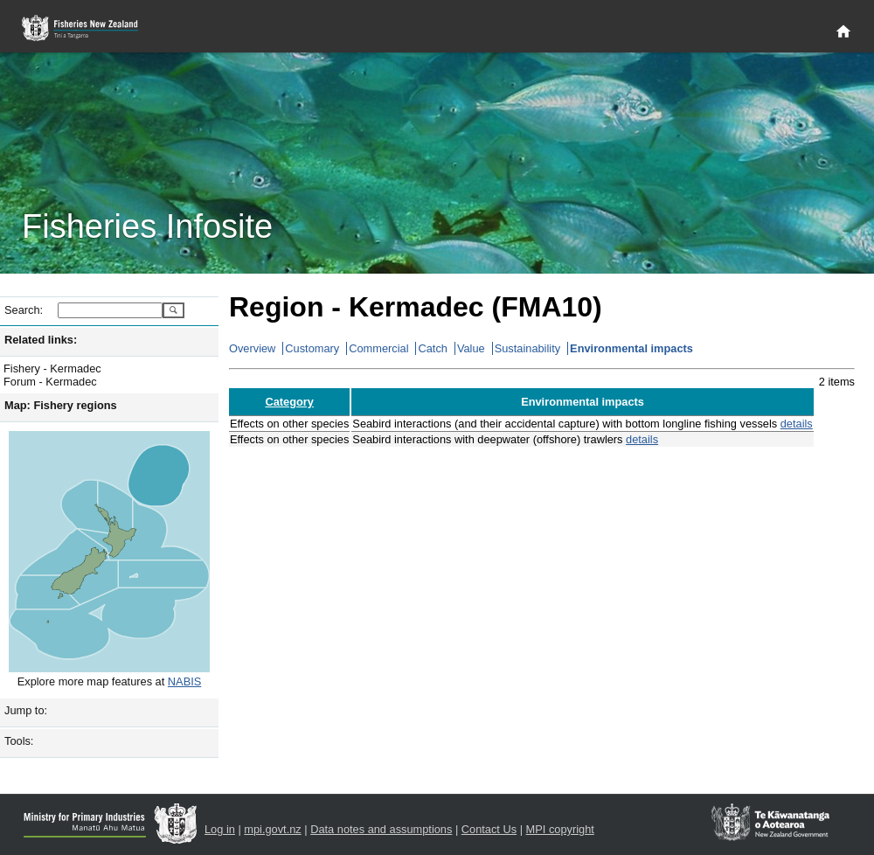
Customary (312, 348)
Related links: (40, 339)
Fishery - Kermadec (52, 368)
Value (471, 348)
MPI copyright (560, 829)
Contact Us (489, 829)
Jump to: (25, 710)
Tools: (18, 740)
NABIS (184, 681)
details (796, 423)
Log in (220, 829)
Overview (252, 348)
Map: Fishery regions (60, 405)
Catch (432, 348)
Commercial (378, 348)
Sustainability (527, 348)
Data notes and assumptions (381, 829)
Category (289, 401)
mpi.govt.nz (272, 829)
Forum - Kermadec (50, 381)
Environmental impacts (631, 348)
